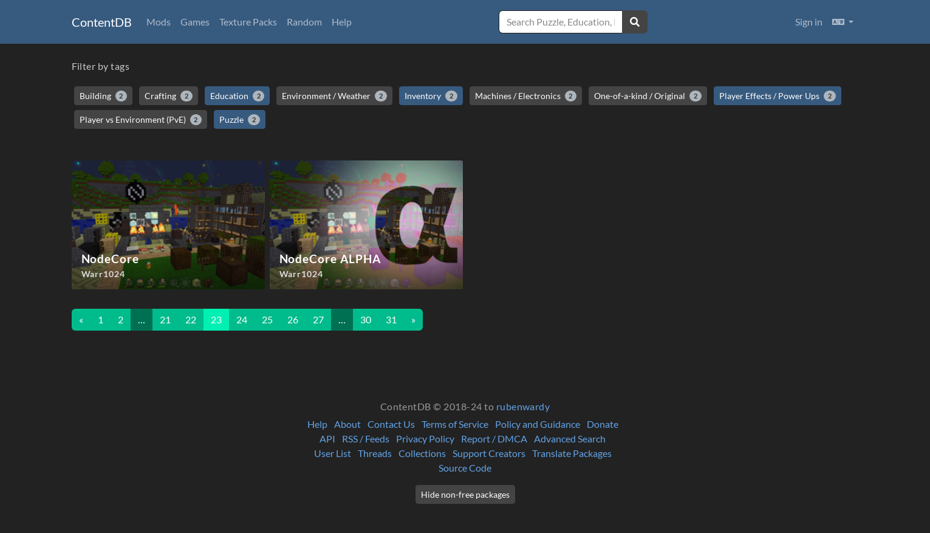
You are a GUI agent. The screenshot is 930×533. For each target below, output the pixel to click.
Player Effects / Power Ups (777, 96)
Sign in (808, 21)
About (347, 424)
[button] (842, 22)
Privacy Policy (425, 438)
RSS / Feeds (365, 438)
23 (216, 319)
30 (365, 319)
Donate (602, 424)
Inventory (431, 96)
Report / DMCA (494, 438)
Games (195, 21)
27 (318, 319)
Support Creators (489, 453)
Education (237, 96)
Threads (375, 453)
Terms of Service (455, 424)
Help (342, 21)
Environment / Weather (334, 96)
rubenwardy (523, 406)
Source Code (465, 467)
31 (391, 319)
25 (267, 319)
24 (241, 319)
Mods (158, 21)
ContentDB (102, 22)
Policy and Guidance (537, 424)
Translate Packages (572, 453)
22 (190, 319)
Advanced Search (570, 438)
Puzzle (239, 119)
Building (104, 96)
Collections (422, 453)
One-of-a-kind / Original (648, 96)
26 (292, 319)
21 (165, 319)
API (327, 438)
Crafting (169, 96)
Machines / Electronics (526, 96)
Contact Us (391, 424)
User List (332, 453)
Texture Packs (248, 21)
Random (304, 21)
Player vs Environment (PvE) (141, 119)
